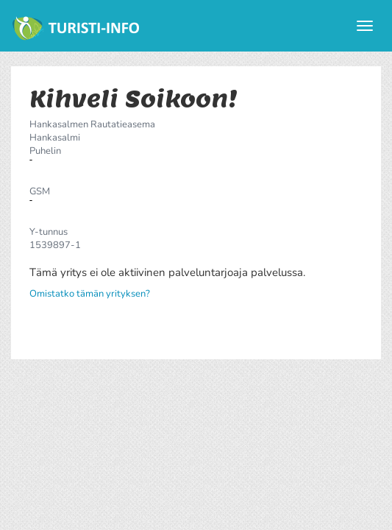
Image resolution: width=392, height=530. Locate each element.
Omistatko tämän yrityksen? (89, 293)
